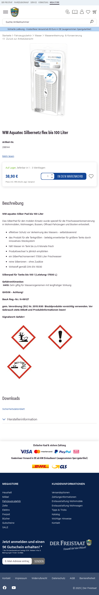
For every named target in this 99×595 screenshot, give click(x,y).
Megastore (10, 484)
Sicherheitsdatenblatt (13, 409)
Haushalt (7, 492)
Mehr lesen (8, 156)
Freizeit (6, 514)
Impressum (21, 578)
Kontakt (56, 522)
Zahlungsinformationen (64, 496)
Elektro (6, 509)
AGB (72, 578)
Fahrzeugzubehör (11, 501)
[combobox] (49, 22)
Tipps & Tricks (59, 509)
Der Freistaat (6, 2)
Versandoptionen (61, 492)
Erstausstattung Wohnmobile (67, 501)
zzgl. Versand (29, 181)
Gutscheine (8, 522)
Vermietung (43, 2)
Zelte (5, 505)
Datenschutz (58, 578)
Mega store (54, 2)
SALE (5, 527)
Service (33, 2)
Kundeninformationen (68, 484)
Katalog (56, 514)
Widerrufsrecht (39, 578)
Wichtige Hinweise (61, 518)
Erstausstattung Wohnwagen (67, 505)
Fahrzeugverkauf (21, 2)
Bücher (6, 518)
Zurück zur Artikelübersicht (17, 38)
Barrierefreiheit (87, 578)
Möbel (5, 496)
